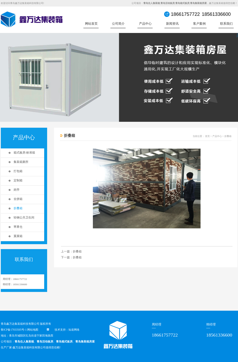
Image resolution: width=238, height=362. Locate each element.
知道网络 (73, 329)
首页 (207, 136)
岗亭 (17, 189)
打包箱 (18, 171)
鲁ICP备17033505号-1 (14, 329)
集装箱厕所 (21, 161)
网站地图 (32, 329)
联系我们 (226, 23)
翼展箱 (18, 236)
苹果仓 (18, 226)
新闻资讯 (172, 23)
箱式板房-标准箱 (24, 152)
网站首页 (91, 23)
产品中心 (145, 23)
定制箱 (18, 180)
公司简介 (118, 23)
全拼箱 (18, 199)
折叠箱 (18, 208)
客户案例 (199, 23)
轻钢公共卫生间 (24, 217)
